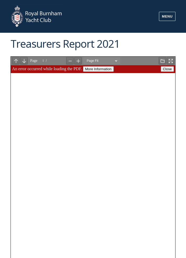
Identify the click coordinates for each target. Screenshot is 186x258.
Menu (167, 16)
